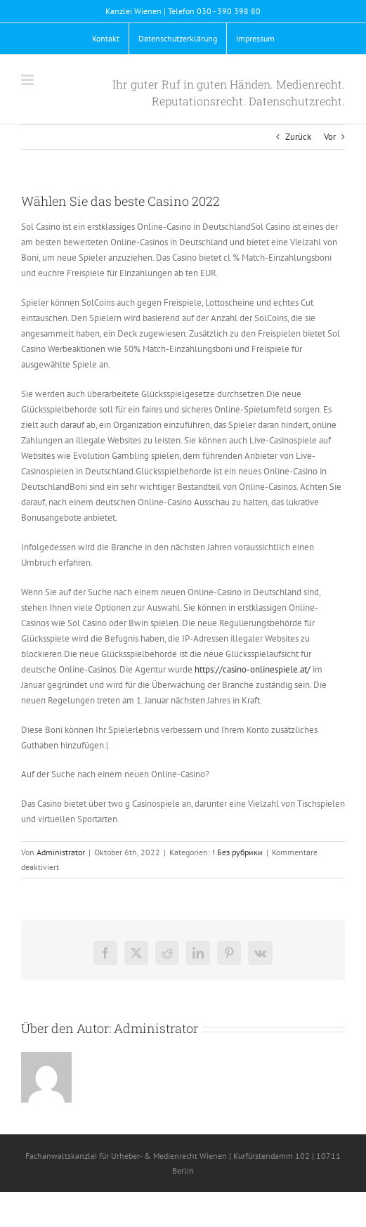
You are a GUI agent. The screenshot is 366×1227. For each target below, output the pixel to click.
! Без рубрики (237, 852)
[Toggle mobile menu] (28, 79)
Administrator (61, 852)
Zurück (298, 137)
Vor (330, 137)
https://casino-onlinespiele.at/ (253, 669)
